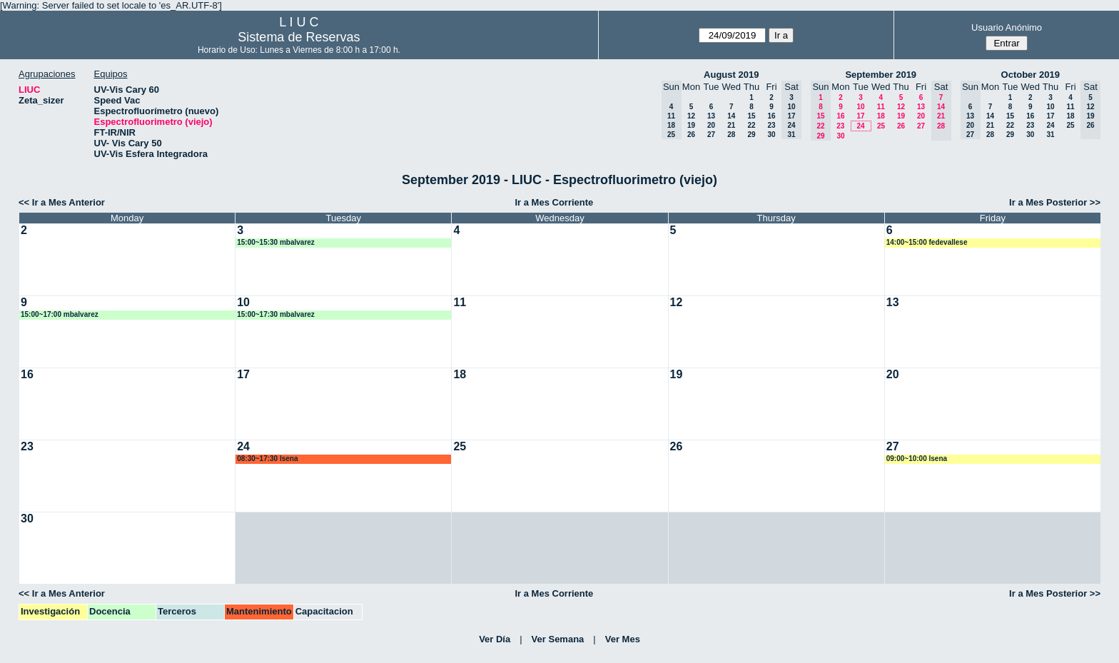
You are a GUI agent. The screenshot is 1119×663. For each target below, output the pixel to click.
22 (751, 125)
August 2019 (731, 74)
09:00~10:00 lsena (916, 458)
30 (771, 134)
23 (771, 125)
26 (691, 134)
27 (711, 134)
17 (860, 116)
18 (881, 116)
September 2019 (880, 74)
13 (711, 116)
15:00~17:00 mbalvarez (59, 314)
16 (771, 116)
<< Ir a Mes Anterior (62, 202)
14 (731, 116)
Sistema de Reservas (299, 37)
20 (711, 125)
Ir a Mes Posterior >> (1054, 202)
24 (860, 126)
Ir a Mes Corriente (554, 202)
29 (751, 134)
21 (731, 125)
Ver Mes (622, 639)
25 (881, 126)
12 (691, 116)
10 (860, 107)
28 (731, 134)
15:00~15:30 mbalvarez (276, 242)
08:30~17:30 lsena (267, 458)
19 (691, 125)
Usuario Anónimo (1006, 27)
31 (1050, 134)
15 (751, 116)
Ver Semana (558, 639)
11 (881, 107)
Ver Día (494, 639)
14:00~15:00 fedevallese (927, 242)
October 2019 (1030, 74)
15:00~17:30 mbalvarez (276, 314)
